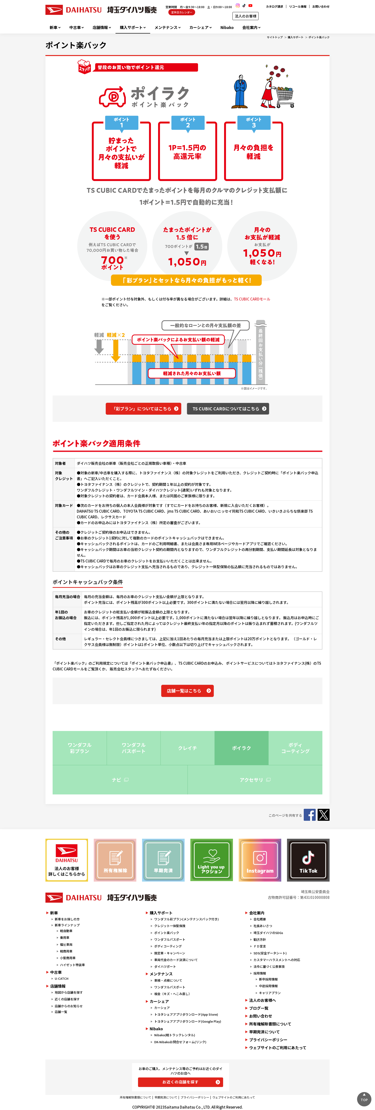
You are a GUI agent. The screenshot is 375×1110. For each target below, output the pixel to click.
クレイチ (187, 747)
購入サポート (131, 27)
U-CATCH (61, 978)
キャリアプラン (270, 993)
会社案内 (250, 27)
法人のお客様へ (262, 1000)
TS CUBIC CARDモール (252, 298)
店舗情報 (100, 27)
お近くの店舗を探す (180, 1082)
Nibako (227, 27)
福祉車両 (66, 944)
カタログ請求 (274, 6)
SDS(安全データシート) (270, 953)
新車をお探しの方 (67, 919)
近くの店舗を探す (67, 999)
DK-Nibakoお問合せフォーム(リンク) (180, 1042)
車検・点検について (168, 980)
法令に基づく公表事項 (269, 966)
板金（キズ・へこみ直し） (173, 993)
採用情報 (260, 973)
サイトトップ (275, 37)
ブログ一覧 (258, 1008)
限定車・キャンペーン (169, 953)
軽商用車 (66, 951)
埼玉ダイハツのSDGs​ (268, 932)
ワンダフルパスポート (169, 939)
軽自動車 (66, 931)
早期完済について (264, 1032)
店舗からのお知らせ (69, 1006)
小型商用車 (68, 958)
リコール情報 (297, 6)
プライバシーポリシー (268, 1039)
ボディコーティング (168, 946)
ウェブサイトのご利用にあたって (277, 1047)
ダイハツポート (165, 966)
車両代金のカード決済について (176, 959)
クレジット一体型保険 (169, 925)
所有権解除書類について (270, 1024)
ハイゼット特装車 (72, 965)
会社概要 (260, 919)
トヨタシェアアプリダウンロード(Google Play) (187, 1021)
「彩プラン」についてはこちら (141, 408)
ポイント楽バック (319, 37)
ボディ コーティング (295, 747)
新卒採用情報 (268, 979)
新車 (53, 27)
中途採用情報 (268, 986)
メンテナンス (165, 27)
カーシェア (199, 27)
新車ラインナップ (67, 925)
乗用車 (64, 937)
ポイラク (241, 747)
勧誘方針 (260, 939)
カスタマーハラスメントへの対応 (277, 959)
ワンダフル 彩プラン (80, 747)
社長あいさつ (263, 925)
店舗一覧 (61, 1011)
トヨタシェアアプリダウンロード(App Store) (186, 1014)
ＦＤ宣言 (260, 946)
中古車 (75, 27)
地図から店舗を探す (69, 992)
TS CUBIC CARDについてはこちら (226, 408)
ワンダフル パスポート (134, 747)
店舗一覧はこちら (184, 690)
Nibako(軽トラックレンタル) (174, 1035)
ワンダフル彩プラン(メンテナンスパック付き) (186, 919)
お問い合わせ (321, 6)
